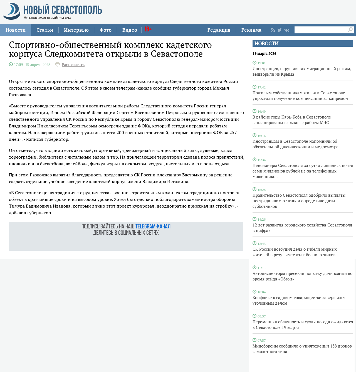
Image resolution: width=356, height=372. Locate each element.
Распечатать (73, 64)
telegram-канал (152, 227)
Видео (129, 30)
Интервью (76, 30)
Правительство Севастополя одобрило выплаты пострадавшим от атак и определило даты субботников (299, 200)
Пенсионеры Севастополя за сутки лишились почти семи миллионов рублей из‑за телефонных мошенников (303, 170)
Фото (106, 30)
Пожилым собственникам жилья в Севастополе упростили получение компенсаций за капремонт (301, 95)
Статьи (44, 30)
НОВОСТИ (266, 43)
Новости (16, 30)
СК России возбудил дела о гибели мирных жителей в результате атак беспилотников (295, 251)
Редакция (219, 30)
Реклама (251, 30)
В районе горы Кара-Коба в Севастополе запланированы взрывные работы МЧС (292, 119)
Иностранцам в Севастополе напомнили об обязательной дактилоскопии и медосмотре (295, 143)
